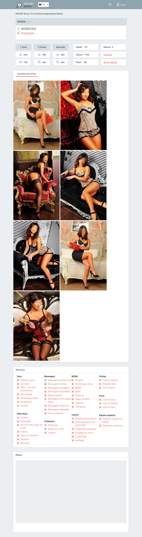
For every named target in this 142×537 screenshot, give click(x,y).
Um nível (24, 384)
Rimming (24, 443)
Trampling (80, 406)
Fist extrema (109, 387)
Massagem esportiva (58, 405)
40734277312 (28, 28)
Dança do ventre (56, 429)
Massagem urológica (58, 387)
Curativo (79, 403)
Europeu (108, 54)
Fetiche (24, 405)
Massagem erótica (57, 384)
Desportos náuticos (113, 425)
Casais (23, 431)
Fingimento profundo (85, 429)
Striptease (53, 425)
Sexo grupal (26, 394)
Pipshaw (24, 439)
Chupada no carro (84, 432)
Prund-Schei (36, 13)
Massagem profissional (60, 380)
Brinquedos (26, 402)
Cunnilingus (81, 436)
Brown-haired (110, 62)
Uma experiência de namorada (85, 423)
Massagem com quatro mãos (59, 400)
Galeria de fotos (26, 74)
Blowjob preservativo (85, 418)
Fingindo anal (109, 384)
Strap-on (79, 395)
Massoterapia (55, 395)
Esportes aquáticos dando (112, 420)
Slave (78, 391)
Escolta (24, 417)
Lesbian (52, 432)
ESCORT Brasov (23, 13)
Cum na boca (109, 399)
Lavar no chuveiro (29, 435)
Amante (79, 380)
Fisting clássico (111, 380)
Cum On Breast (110, 403)
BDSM (78, 387)
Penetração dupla (29, 398)
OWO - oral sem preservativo (28, 389)
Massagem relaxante (58, 409)
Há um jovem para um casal (31, 426)
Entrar (121, 4)
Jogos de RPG (82, 399)
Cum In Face (109, 407)
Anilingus (80, 440)
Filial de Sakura (55, 413)
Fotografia (25, 421)
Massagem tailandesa (59, 391)
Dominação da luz (84, 384)
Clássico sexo (27, 380)
